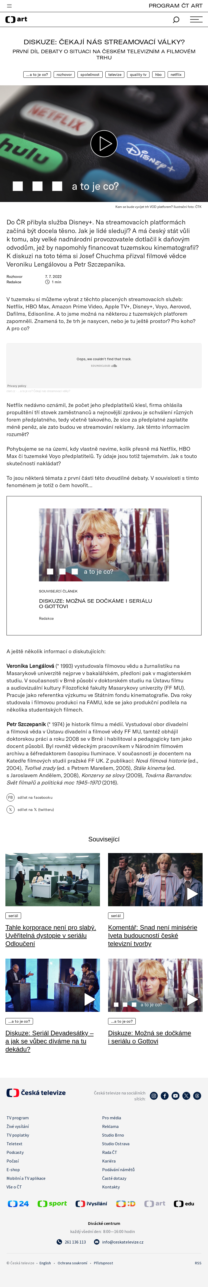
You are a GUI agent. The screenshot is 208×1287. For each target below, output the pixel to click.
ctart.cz (10, 391)
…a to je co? (37, 74)
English (45, 1263)
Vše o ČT (14, 1187)
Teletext (14, 1143)
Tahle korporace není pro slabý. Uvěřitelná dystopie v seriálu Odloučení (50, 935)
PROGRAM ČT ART (176, 5)
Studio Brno (113, 1135)
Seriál (13, 915)
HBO (158, 74)
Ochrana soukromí (72, 1263)
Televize (114, 74)
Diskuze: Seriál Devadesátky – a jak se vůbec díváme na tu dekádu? (49, 1041)
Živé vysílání (17, 1126)
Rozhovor (64, 74)
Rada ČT (109, 1152)
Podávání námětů (118, 1169)
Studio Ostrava (115, 1143)
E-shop (13, 1169)
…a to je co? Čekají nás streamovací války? (44, 391)
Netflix (176, 74)
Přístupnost (103, 1263)
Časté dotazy (114, 1178)
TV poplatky (17, 1135)
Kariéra (109, 1161)
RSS (198, 1263)
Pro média (111, 1117)
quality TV (138, 74)
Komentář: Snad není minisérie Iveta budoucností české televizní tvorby (152, 935)
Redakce (13, 281)
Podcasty (15, 1152)
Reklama (110, 1126)
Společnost (89, 74)
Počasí (12, 1161)
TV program (17, 1117)
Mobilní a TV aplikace (26, 1178)
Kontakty (111, 1187)
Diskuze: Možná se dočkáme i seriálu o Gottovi (95, 603)
